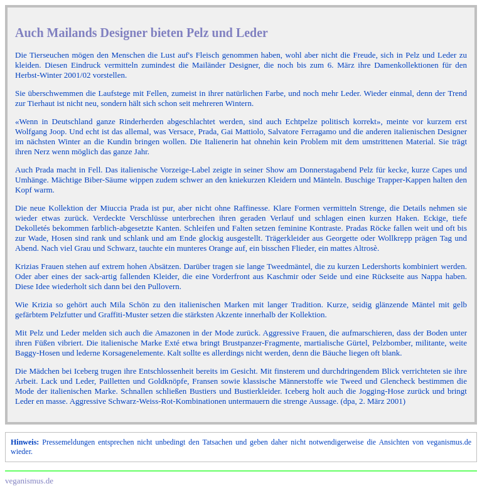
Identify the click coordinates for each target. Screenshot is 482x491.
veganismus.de (29, 480)
